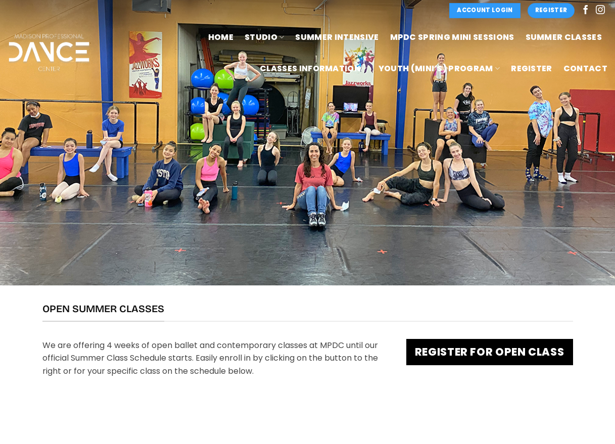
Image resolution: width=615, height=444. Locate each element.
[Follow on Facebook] (585, 11)
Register (531, 68)
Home (220, 37)
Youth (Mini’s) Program (439, 68)
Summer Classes (564, 37)
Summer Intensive (337, 37)
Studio (264, 37)
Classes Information (313, 68)
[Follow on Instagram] (600, 11)
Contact (585, 68)
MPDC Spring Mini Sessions (452, 37)
